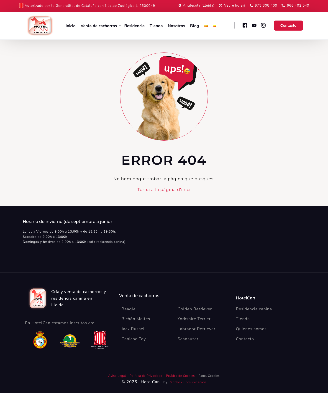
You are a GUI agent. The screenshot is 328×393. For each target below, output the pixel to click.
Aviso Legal (117, 376)
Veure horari (234, 5)
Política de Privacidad (146, 376)
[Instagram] (263, 25)
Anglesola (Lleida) (199, 5)
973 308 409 (266, 5)
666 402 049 (298, 5)
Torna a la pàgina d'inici (163, 189)
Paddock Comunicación (187, 382)
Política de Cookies (180, 376)
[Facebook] (244, 25)
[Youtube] (254, 25)
